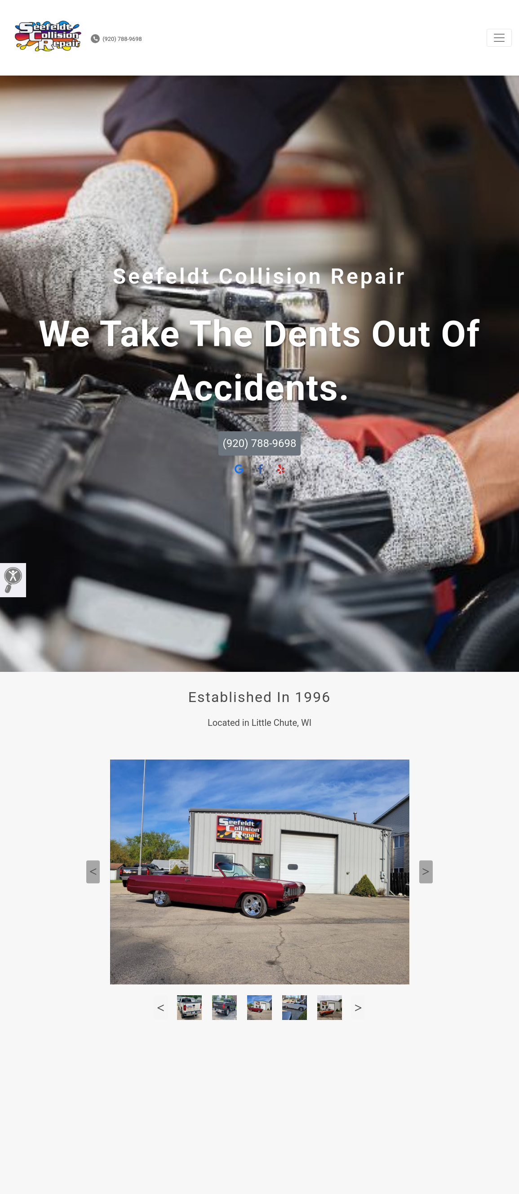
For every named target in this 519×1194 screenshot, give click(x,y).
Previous (93, 872)
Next (426, 872)
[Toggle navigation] (499, 38)
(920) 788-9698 (116, 39)
